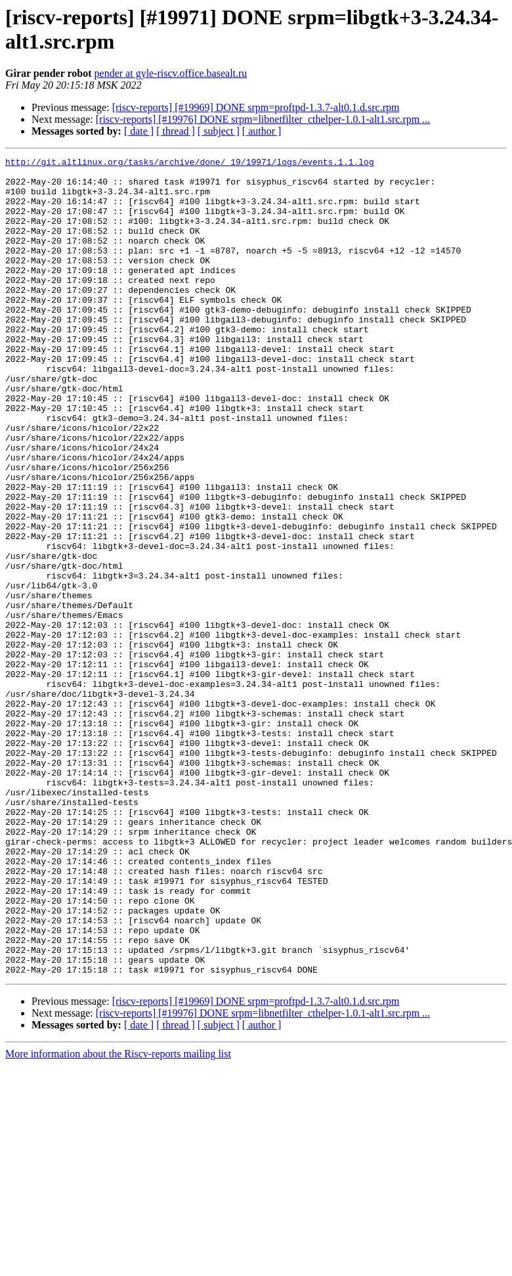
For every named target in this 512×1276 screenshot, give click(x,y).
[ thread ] (175, 131)
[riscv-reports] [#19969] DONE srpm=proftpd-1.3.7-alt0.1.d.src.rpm (256, 107)
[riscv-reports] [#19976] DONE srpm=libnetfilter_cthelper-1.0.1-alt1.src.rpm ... (263, 119)
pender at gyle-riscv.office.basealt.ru (171, 73)
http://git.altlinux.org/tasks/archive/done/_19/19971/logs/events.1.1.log (189, 163)
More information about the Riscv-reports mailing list (118, 1217)
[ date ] (139, 131)
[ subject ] (219, 131)
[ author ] (262, 131)
